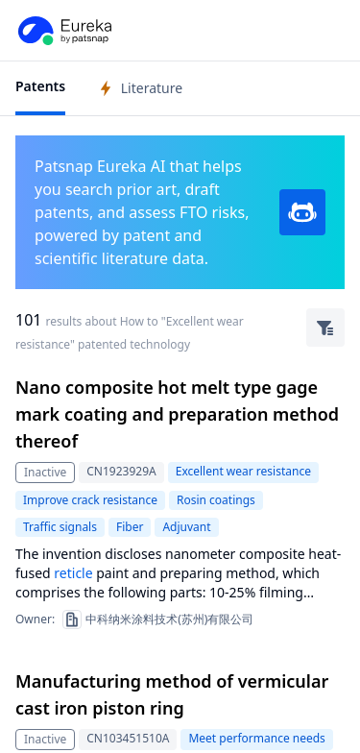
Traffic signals (60, 527)
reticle (73, 573)
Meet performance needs (256, 738)
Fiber (129, 527)
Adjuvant (186, 527)
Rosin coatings (216, 500)
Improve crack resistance (90, 500)
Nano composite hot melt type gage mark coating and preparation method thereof (177, 414)
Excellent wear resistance (243, 471)
